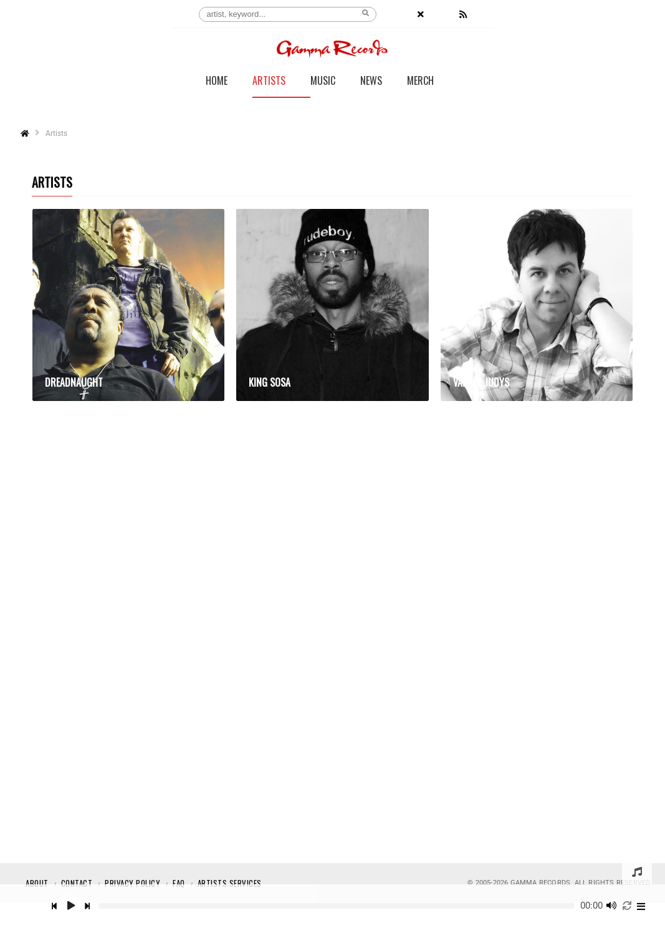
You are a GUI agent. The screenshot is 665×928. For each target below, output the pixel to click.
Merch (420, 81)
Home (216, 81)
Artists (268, 81)
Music (322, 81)
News (371, 81)
